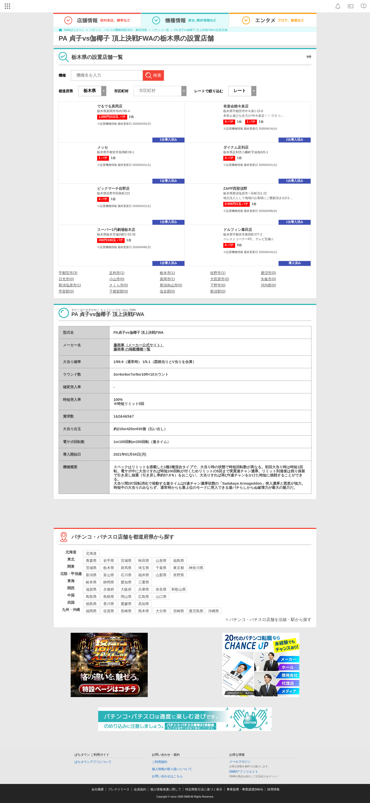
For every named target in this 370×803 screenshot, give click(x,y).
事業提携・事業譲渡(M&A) (245, 789)
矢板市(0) (268, 279)
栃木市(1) (167, 273)
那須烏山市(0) (171, 285)
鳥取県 (91, 596)
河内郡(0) (268, 285)
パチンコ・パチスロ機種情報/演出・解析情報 (118, 29)
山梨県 (161, 575)
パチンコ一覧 (160, 29)
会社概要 (97, 789)
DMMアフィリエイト (243, 771)
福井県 (143, 575)
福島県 (178, 560)
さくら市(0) (118, 285)
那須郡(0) (217, 291)
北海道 (91, 553)
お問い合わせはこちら (167, 776)
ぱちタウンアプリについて (93, 762)
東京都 (178, 568)
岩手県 (108, 560)
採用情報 (273, 789)
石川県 (126, 575)
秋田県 (143, 560)
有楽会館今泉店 (235, 106)
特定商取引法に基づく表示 (203, 789)
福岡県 (91, 611)
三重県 (143, 582)
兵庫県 (143, 589)
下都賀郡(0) (118, 291)
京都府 (108, 589)
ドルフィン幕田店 (237, 230)
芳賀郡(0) (66, 291)
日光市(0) (66, 279)
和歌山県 (178, 589)
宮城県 (126, 560)
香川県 (108, 604)
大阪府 (126, 589)
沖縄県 (213, 611)
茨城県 (91, 568)
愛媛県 (126, 604)
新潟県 (91, 575)
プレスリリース (119, 789)
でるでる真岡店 (109, 106)
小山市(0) (116, 279)
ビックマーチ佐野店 (113, 188)
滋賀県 (91, 589)
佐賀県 (108, 611)
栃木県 (108, 568)
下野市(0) (217, 285)
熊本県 (143, 611)
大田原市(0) (219, 279)
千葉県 (161, 568)
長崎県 (126, 611)
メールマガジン (240, 761)
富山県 (108, 575)
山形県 (161, 560)
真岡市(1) (167, 279)
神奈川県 (196, 568)
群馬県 (126, 568)
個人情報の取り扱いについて (172, 769)
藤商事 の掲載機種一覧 (132, 349)
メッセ (102, 147)
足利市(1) (116, 273)
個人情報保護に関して (165, 789)
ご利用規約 (159, 762)
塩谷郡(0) (167, 291)
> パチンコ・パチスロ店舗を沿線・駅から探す (268, 619)
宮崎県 (178, 611)
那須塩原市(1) (70, 285)
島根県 (108, 596)
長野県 (178, 575)
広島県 (143, 596)
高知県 (143, 604)
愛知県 (126, 582)
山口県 (161, 596)
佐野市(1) (217, 273)
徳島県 (91, 604)
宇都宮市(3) (68, 273)
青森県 (91, 560)
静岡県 (108, 582)
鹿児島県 (196, 611)
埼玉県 (143, 568)
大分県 (161, 611)
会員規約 (140, 789)
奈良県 (161, 589)
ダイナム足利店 (235, 147)
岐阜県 (91, 582)
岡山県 (126, 596)
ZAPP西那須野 (235, 188)
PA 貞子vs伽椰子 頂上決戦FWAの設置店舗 (200, 29)
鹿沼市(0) (268, 273)
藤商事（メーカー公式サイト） (139, 345)
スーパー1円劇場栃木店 (116, 230)
